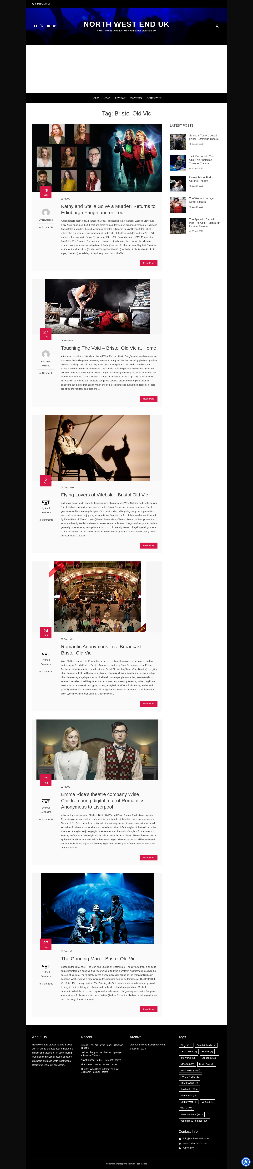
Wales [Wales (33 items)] (186, 1108)
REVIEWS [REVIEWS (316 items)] (189, 1083)
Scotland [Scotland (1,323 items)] (189, 1089)
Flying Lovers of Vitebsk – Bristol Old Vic (104, 494)
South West (69, 487)
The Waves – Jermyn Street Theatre (99, 1064)
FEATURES (136, 98)
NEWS (107, 98)
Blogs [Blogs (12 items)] (186, 1045)
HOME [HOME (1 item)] (207, 1051)
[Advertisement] (126, 68)
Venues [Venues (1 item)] (207, 1101)
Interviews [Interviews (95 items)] (188, 1057)
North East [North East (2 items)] (206, 1064)
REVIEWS (120, 98)
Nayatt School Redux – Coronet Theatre (101, 1060)
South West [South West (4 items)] (189, 1101)
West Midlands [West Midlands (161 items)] (192, 1114)
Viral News (128, 1164)
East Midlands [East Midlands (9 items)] (206, 1045)
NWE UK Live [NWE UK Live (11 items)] (190, 1076)
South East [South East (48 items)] (189, 1095)
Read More (148, 263)
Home (95, 98)
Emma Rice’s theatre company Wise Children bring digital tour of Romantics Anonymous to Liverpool (102, 800)
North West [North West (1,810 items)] (190, 1070)
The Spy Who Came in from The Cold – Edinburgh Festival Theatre (204, 223)
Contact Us (154, 98)
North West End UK (126, 24)
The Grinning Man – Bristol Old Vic (98, 958)
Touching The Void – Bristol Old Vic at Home (108, 348)
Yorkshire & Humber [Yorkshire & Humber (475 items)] (194, 1120)
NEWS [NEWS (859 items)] (187, 1064)
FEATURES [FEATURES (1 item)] (189, 1051)
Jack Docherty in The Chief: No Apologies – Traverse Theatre (201, 160)
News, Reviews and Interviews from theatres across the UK (126, 30)
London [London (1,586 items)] (209, 1057)
